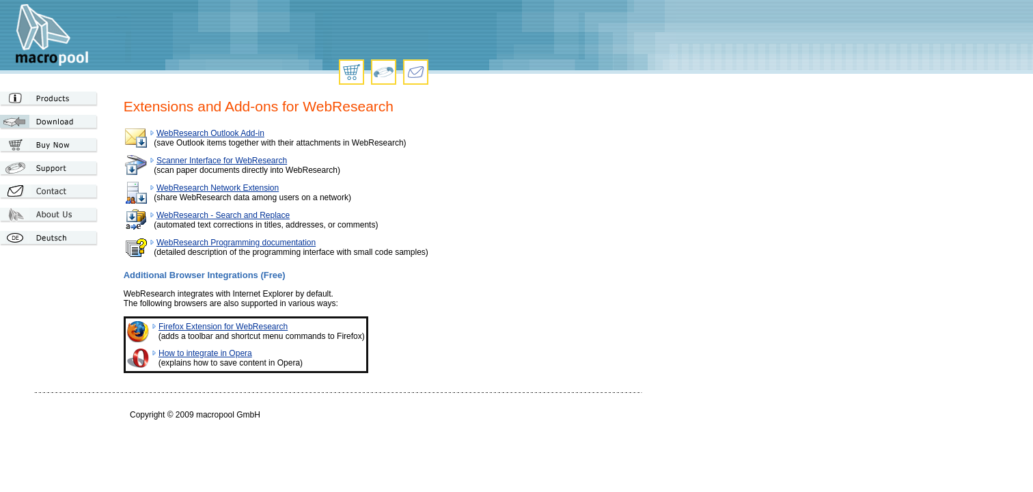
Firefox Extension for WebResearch (223, 326)
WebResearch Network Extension (217, 188)
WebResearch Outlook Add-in (210, 133)
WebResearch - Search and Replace (223, 215)
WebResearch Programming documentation (236, 242)
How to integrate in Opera (205, 353)
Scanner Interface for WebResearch (221, 160)
